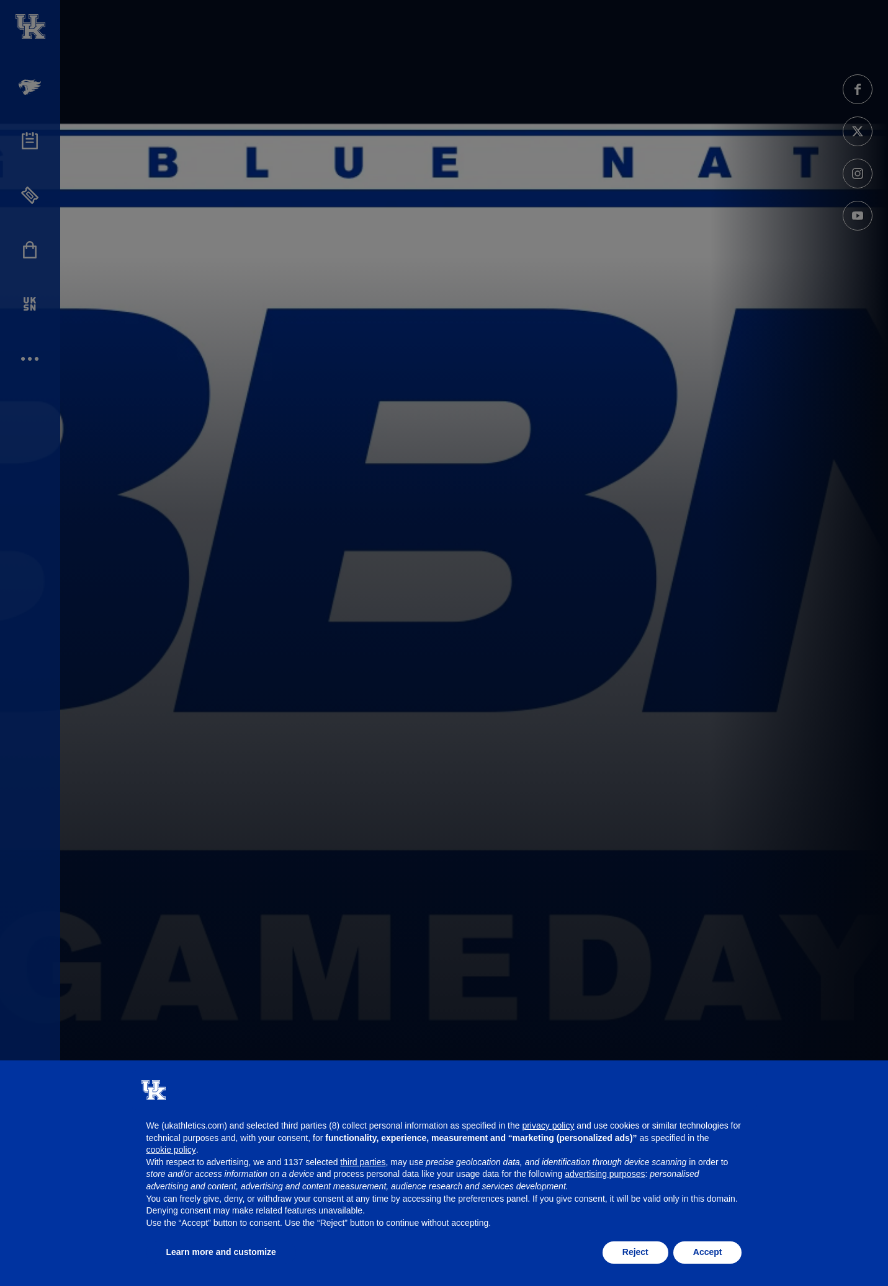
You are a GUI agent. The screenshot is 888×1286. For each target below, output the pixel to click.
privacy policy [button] (548, 1125)
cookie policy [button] (171, 1150)
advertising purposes (605, 1174)
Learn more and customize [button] (221, 1252)
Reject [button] (635, 1252)
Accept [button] (707, 1252)
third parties (362, 1162)
